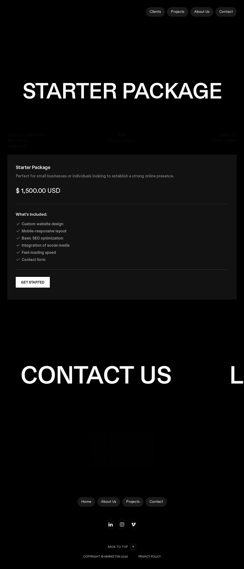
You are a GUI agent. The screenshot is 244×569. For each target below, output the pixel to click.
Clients (155, 12)
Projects (177, 12)
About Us (201, 12)
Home (86, 502)
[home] (26, 12)
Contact (226, 12)
